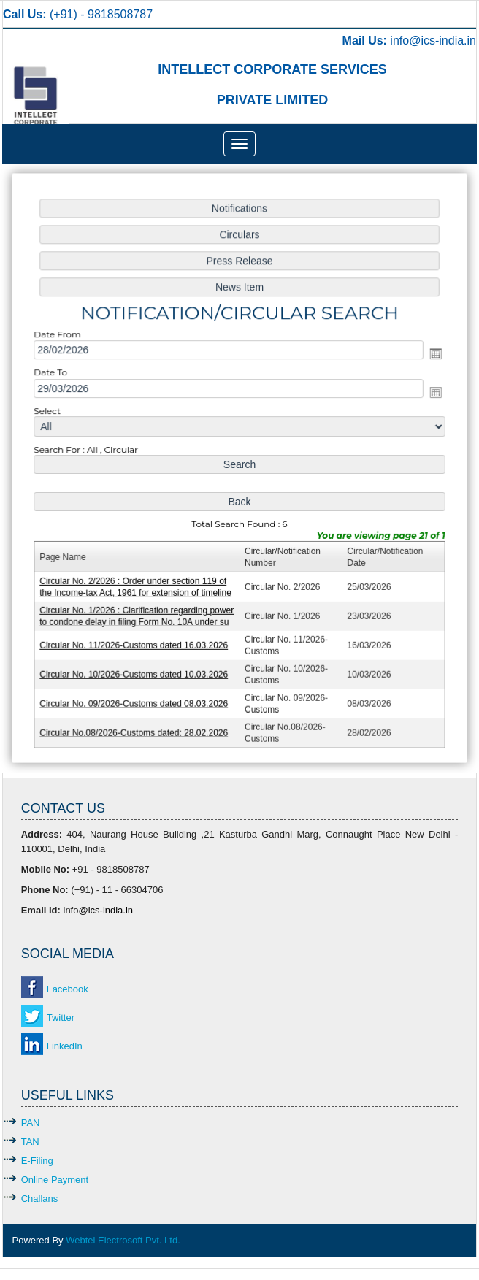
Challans (39, 1198)
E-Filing (37, 1160)
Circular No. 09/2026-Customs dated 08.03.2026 (137, 696)
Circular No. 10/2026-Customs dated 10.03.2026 (137, 668)
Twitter (60, 1017)
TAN (30, 1141)
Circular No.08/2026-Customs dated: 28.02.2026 (137, 724)
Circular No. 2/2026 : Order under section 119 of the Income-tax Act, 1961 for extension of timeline (138, 583)
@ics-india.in (442, 40)
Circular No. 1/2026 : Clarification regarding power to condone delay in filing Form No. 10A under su (140, 611)
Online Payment (55, 1179)
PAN (30, 1122)
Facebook (67, 989)
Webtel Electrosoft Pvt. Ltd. (123, 1240)
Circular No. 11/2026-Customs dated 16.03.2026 (137, 640)
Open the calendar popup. (429, 357)
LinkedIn (65, 1046)
